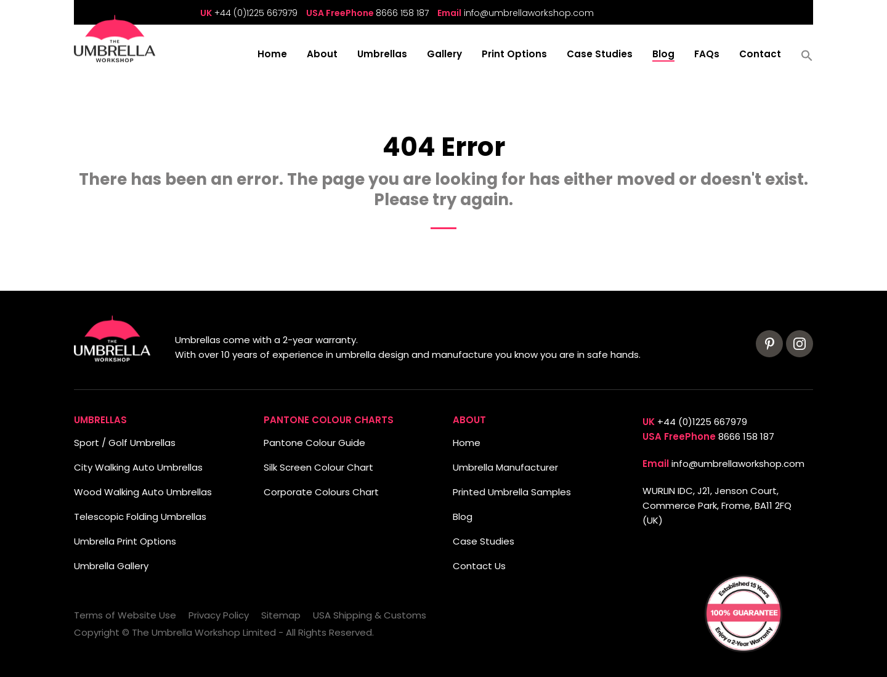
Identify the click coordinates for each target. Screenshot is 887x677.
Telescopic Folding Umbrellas (140, 516)
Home (272, 54)
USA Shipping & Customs (369, 615)
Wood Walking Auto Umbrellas (143, 491)
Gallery (444, 54)
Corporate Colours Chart (321, 491)
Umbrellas (382, 54)
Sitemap (281, 615)
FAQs (706, 54)
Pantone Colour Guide (314, 442)
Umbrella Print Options (125, 541)
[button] (807, 59)
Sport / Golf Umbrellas (125, 442)
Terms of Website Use (125, 615)
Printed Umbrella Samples (512, 491)
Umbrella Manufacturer (505, 467)
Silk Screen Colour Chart (318, 467)
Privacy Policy (218, 615)
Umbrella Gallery (111, 565)
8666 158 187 (402, 13)
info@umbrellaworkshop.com (529, 13)
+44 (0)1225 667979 (256, 13)
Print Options (514, 54)
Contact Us (479, 565)
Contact (760, 54)
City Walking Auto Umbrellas (138, 467)
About (322, 54)
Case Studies (600, 54)
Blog (663, 54)
